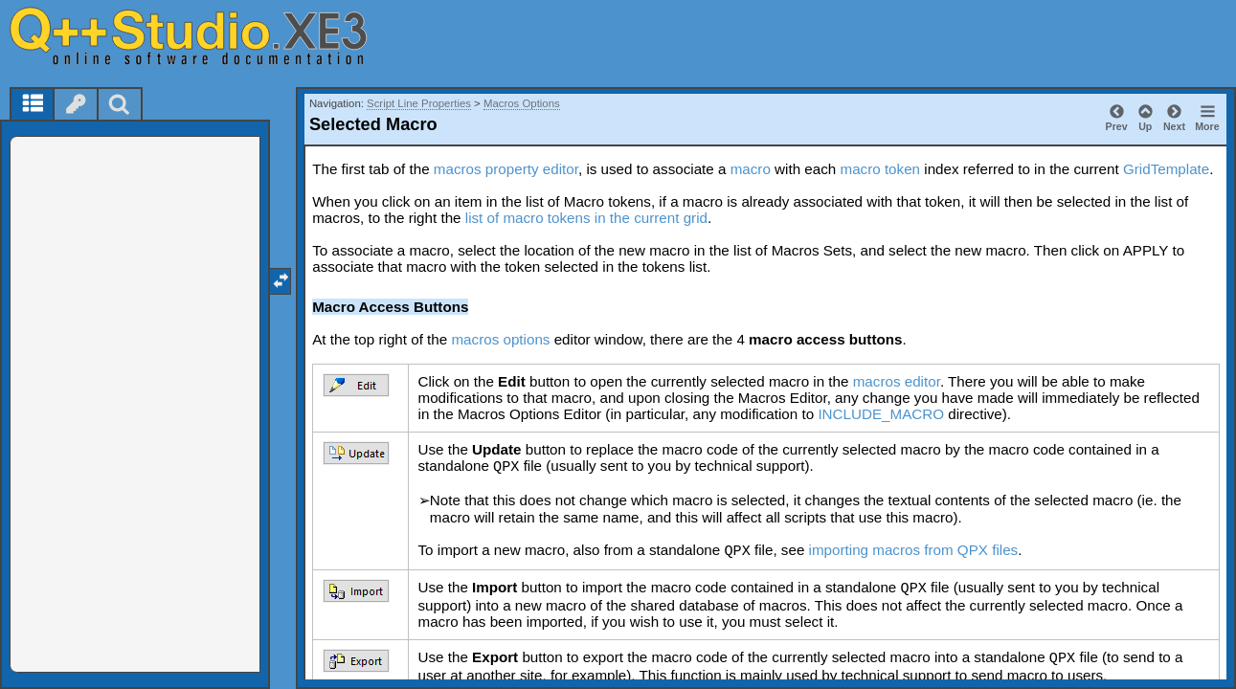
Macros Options (521, 103)
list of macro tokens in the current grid (586, 218)
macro (750, 169)
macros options (500, 339)
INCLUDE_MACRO (881, 414)
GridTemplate (1166, 169)
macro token (880, 169)
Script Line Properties (419, 103)
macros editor (896, 381)
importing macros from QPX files (914, 550)
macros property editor (506, 169)
